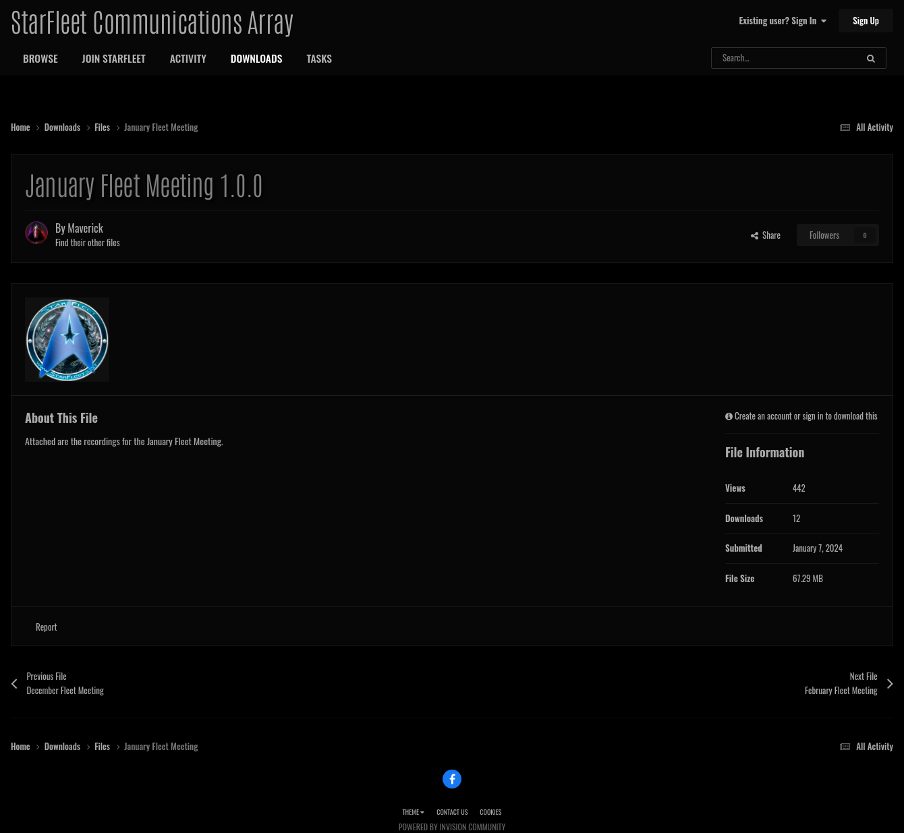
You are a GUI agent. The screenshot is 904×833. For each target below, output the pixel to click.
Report (46, 626)
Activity (188, 58)
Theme (413, 812)
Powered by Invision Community (452, 826)
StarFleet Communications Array (152, 20)
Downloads (257, 58)
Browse (40, 58)
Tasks (319, 58)
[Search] (759, 58)
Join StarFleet (114, 58)
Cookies (490, 812)
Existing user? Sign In (782, 20)
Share (766, 234)
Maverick (85, 228)
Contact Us (452, 812)
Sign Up (866, 20)
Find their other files (87, 242)
